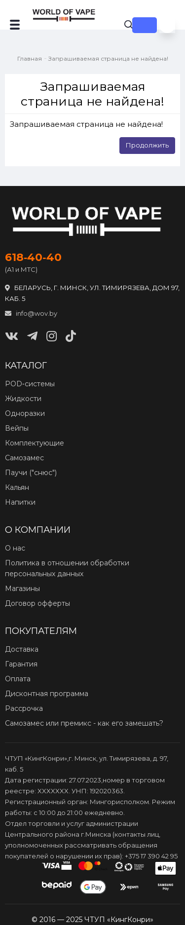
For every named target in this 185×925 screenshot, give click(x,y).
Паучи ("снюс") (31, 472)
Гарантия (21, 664)
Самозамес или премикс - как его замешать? (84, 723)
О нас (15, 548)
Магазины (22, 588)
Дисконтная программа (46, 693)
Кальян (17, 487)
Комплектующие (34, 443)
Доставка (21, 649)
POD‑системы (30, 383)
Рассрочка (24, 708)
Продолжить (147, 145)
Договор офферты (37, 603)
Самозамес (24, 457)
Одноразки (25, 413)
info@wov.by (31, 313)
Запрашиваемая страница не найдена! (108, 58)
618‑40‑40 (33, 257)
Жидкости (23, 398)
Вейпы (17, 428)
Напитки (20, 502)
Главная (29, 58)
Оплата (18, 678)
